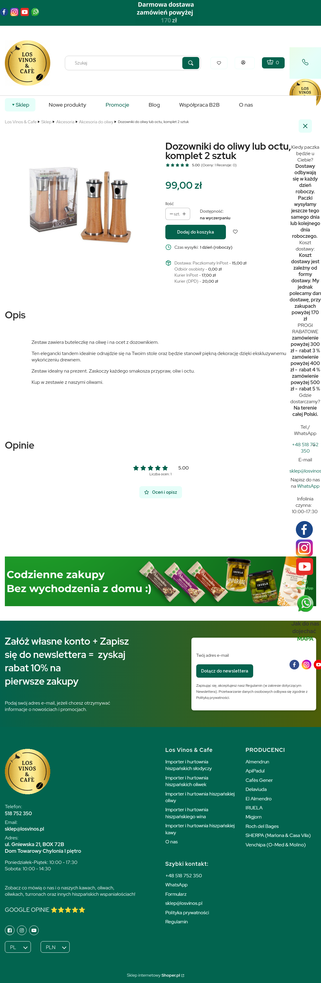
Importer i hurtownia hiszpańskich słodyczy (188, 765)
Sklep (46, 122)
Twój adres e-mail (212, 655)
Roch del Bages (262, 826)
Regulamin (176, 921)
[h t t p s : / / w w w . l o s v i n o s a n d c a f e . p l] (305, 447)
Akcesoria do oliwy (96, 122)
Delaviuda (256, 789)
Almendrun (257, 762)
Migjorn (254, 817)
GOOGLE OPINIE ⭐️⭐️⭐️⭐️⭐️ (45, 910)
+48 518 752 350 (183, 875)
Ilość (169, 203)
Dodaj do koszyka (195, 232)
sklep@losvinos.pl (183, 903)
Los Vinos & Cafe (21, 122)
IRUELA (254, 808)
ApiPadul (255, 771)
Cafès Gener (259, 780)
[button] (190, 63)
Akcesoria (65, 122)
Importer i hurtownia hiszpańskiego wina (186, 812)
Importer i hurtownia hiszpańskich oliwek (186, 781)
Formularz (176, 894)
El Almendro (259, 798)
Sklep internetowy (153, 975)
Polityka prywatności (187, 912)
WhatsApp (308, 486)
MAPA (305, 639)
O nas (171, 842)
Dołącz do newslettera (224, 671)
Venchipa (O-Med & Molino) (276, 845)
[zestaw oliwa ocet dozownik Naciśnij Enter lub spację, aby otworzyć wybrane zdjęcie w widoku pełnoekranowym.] (80, 205)
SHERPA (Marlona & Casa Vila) (278, 835)
